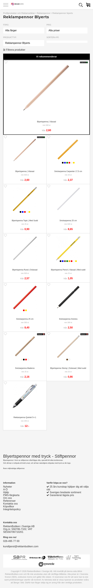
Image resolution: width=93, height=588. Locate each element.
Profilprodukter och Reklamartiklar (19, 13)
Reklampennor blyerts (62, 13)
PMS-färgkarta (11, 495)
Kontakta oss (10, 503)
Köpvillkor (8, 506)
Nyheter (7, 486)
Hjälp (6, 492)
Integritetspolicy (12, 509)
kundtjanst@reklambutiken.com (20, 546)
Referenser (9, 500)
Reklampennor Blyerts (17, 43)
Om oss (7, 498)
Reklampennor (43, 13)
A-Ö (5, 489)
